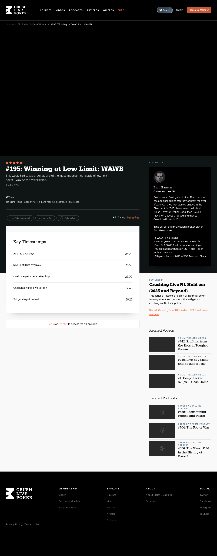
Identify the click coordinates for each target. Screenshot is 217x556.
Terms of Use (31, 524)
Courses (46, 10)
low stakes (73, 202)
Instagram (205, 507)
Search (164, 10)
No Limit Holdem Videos (32, 24)
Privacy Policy (14, 524)
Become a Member (199, 10)
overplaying (29, 202)
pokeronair (61, 202)
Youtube (204, 514)
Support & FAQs (67, 507)
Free (121, 10)
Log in (51, 324)
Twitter (204, 495)
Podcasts (75, 10)
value (19, 202)
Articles (93, 10)
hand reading (48, 202)
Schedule (151, 501)
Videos (60, 10)
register (63, 324)
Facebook (205, 501)
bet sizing (10, 202)
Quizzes (108, 10)
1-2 (38, 202)
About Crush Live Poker (159, 495)
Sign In (179, 10)
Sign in (62, 495)
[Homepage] (23, 10)
